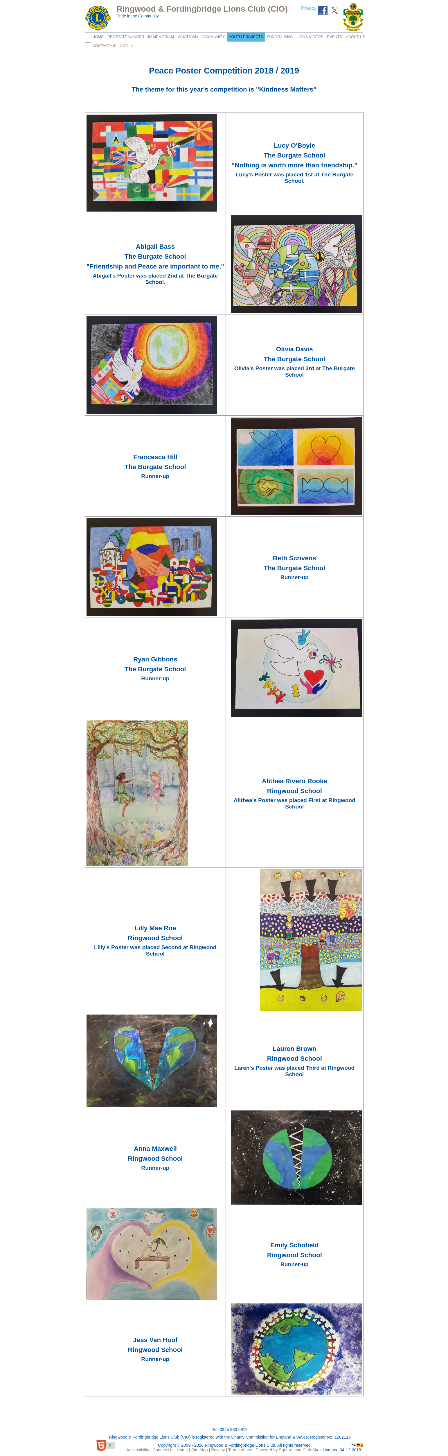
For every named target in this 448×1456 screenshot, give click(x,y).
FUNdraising (280, 37)
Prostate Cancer (125, 37)
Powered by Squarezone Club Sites (288, 1450)
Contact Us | (164, 1450)
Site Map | (200, 1450)
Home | (183, 1450)
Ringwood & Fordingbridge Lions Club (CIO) (202, 8)
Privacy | (218, 1450)
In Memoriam (161, 37)
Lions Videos (310, 37)
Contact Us (104, 46)
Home (98, 37)
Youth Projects (246, 37)
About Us (355, 37)
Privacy (308, 8)
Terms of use (239, 1450)
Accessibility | (138, 1450)
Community (213, 37)
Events (334, 37)
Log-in (126, 46)
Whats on (188, 37)
